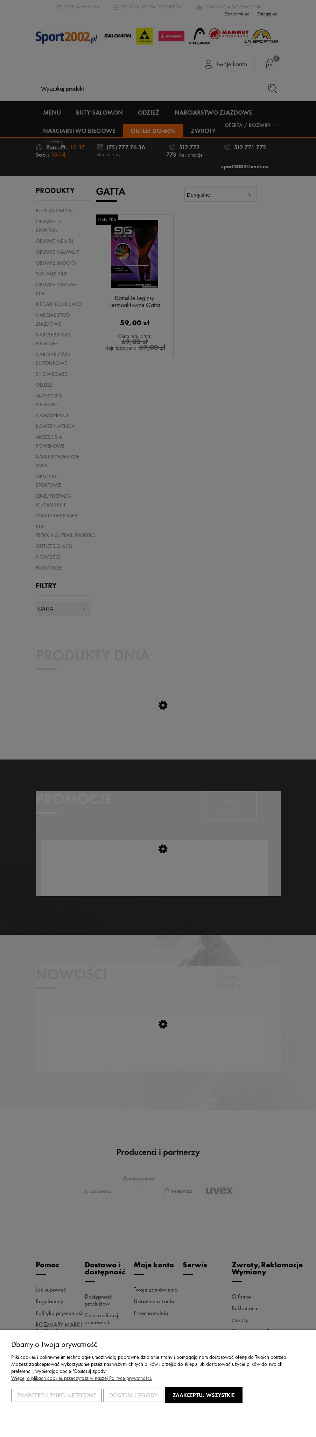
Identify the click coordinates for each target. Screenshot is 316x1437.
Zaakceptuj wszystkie (204, 1395)
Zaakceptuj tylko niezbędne (56, 1395)
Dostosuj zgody (133, 1395)
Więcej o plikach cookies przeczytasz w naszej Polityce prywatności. (81, 1378)
